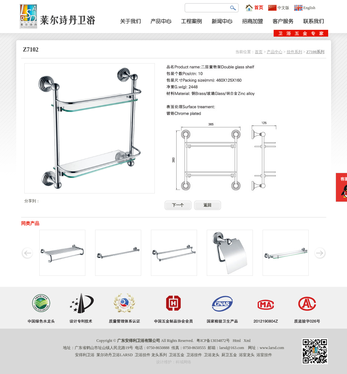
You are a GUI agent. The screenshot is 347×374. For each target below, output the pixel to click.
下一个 (178, 205)
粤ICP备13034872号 (213, 340)
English (305, 8)
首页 (254, 7)
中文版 (278, 8)
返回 (207, 205)
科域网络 (183, 362)
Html (237, 340)
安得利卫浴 (84, 355)
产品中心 (274, 52)
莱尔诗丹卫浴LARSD (114, 355)
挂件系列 (294, 52)
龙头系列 (159, 355)
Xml (247, 340)
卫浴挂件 (142, 355)
